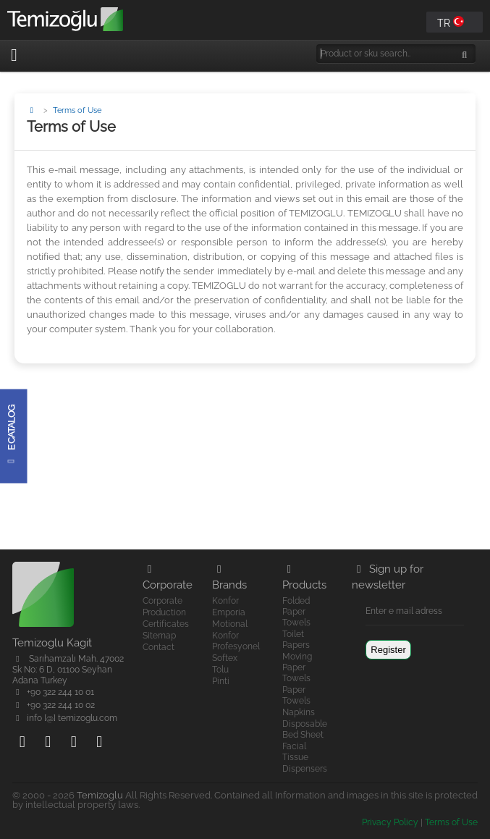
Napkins (298, 712)
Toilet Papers (296, 639)
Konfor (225, 601)
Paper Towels (296, 695)
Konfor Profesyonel (236, 641)
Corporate (162, 601)
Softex (224, 658)
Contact (158, 647)
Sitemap (159, 636)
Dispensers (304, 769)
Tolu (220, 670)
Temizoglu (100, 795)
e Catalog (11, 435)
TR (450, 22)
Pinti (220, 681)
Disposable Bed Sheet (304, 729)
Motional (230, 624)
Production (164, 612)
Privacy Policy (390, 822)
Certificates (166, 624)
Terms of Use (451, 822)
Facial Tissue (295, 751)
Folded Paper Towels (296, 612)
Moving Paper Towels (297, 667)
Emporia (228, 612)
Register (388, 649)
